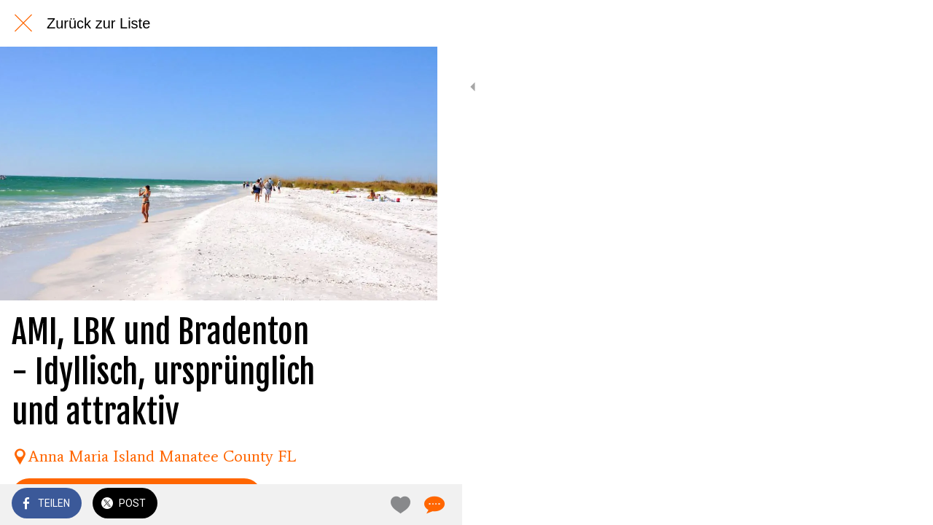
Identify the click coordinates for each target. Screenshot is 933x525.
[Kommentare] (408, 504)
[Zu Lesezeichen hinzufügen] (373, 504)
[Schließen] (23, 23)
